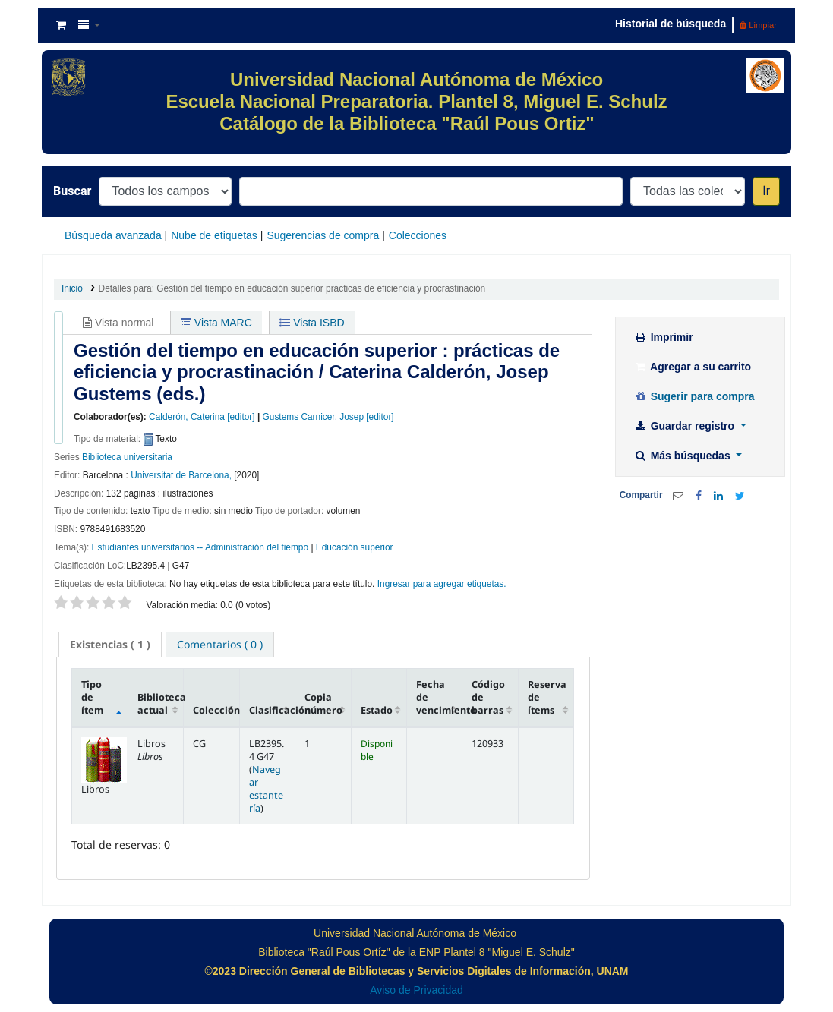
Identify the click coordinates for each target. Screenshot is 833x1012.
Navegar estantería (266, 789)
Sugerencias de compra (323, 235)
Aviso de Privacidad (416, 990)
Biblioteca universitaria (127, 457)
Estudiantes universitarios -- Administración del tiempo (200, 547)
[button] (61, 25)
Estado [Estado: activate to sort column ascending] (377, 710)
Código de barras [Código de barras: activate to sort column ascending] (488, 697)
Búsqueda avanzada (113, 235)
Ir (766, 190)
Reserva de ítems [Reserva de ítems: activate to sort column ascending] (547, 697)
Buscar (72, 191)
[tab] (110, 644)
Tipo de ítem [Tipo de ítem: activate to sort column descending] (92, 697)
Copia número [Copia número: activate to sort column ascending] (323, 704)
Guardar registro (685, 426)
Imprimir (663, 337)
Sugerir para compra (694, 396)
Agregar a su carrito (692, 367)
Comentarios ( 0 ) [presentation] (220, 644)
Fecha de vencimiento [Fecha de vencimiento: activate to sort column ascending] (439, 697)
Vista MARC (216, 323)
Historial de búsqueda (670, 23)
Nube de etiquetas (214, 235)
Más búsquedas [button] (684, 455)
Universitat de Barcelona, (181, 475)
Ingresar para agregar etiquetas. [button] (441, 584)
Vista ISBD (311, 323)
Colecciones (417, 235)
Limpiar (758, 25)
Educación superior (354, 547)
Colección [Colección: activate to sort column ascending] (216, 710)
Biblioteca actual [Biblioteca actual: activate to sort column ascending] (160, 704)
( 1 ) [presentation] (110, 644)
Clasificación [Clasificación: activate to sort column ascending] (272, 710)
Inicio (72, 288)
